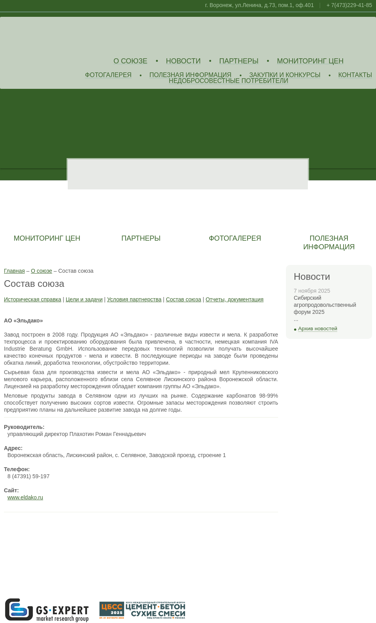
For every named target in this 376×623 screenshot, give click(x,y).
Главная (14, 271)
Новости (183, 61)
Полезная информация (190, 75)
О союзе (131, 61)
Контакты (355, 75)
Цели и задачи (84, 299)
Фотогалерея (108, 75)
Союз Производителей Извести (61, 35)
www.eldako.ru (25, 497)
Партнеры (238, 61)
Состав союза (183, 299)
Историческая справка (32, 299)
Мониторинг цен (310, 61)
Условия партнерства (134, 299)
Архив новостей (317, 328)
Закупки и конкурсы (284, 75)
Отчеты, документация (235, 299)
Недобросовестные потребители (228, 81)
